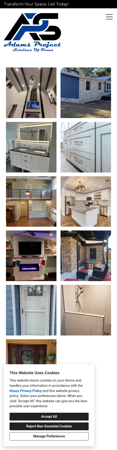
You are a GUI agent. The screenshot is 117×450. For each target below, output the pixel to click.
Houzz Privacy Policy (26, 391)
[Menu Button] (109, 17)
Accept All (49, 417)
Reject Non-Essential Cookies (49, 426)
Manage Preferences (49, 436)
